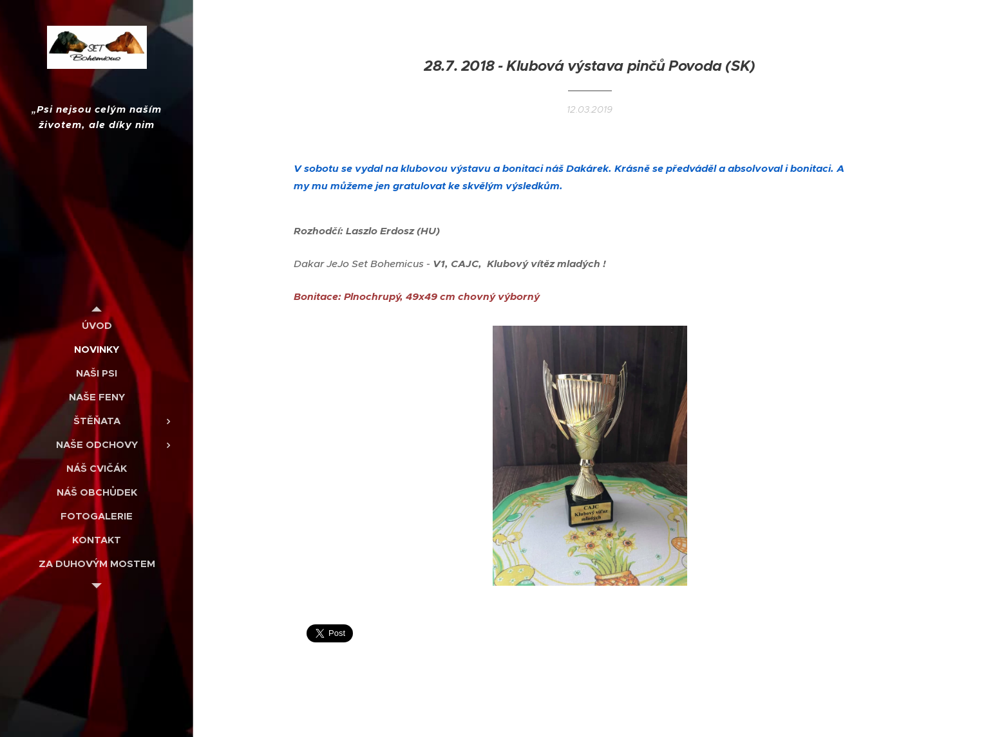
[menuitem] (96, 325)
